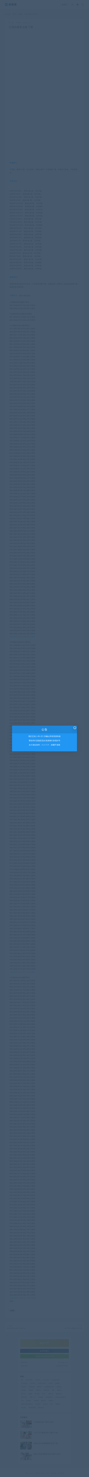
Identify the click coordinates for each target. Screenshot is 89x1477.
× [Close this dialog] (75, 727)
